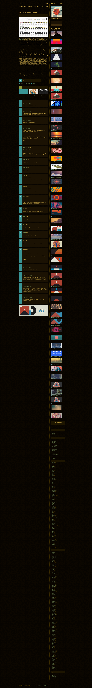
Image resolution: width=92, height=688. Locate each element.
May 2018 (53, 560)
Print (52, 519)
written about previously (39, 48)
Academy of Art (21, 39)
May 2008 (53, 656)
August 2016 (53, 577)
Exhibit (52, 483)
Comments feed (54, 676)
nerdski (24, 265)
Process (53, 520)
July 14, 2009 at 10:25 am (27, 177)
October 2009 (53, 642)
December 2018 (54, 556)
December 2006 (54, 668)
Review (53, 527)
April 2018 (53, 561)
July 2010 (53, 635)
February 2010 (54, 639)
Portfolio (21, 6)
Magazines (53, 506)
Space (52, 532)
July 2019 (53, 553)
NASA (52, 512)
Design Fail (53, 478)
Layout (52, 504)
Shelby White (53, 434)
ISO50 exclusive (54, 502)
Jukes (24, 232)
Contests (53, 475)
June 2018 (53, 559)
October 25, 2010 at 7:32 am (27, 297)
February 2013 (54, 610)
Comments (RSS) (45, 685)
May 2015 (53, 588)
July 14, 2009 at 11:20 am (27, 198)
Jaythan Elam (26, 147)
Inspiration (53, 496)
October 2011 (53, 623)
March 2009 (53, 648)
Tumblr (53, 537)
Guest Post (53, 491)
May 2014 (53, 598)
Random (53, 524)
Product (53, 521)
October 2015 (53, 584)
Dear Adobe (53, 477)
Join (47, 6)
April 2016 (53, 580)
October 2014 (53, 594)
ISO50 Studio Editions (54, 448)
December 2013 (54, 602)
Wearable (53, 543)
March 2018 (53, 562)
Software (53, 531)
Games (53, 488)
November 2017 (54, 565)
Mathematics (53, 507)
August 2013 (53, 605)
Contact (38, 6)
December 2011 (54, 621)
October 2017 (53, 566)
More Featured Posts (58, 422)
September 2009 (54, 643)
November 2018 (54, 557)
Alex (26, 14)
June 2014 (53, 597)
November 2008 (54, 651)
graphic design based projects (30, 49)
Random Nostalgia (54, 525)
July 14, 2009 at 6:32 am (27, 128)
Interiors (53, 498)
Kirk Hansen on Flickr (54, 451)
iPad (52, 500)
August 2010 (53, 634)
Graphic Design (54, 490)
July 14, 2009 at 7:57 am (27, 149)
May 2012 (53, 617)
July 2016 (53, 578)
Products (53, 522)
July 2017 (53, 568)
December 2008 (54, 650)
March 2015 (53, 590)
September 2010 (54, 633)
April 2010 (53, 637)
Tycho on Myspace (54, 457)
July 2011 (53, 625)
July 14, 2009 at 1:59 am (27, 103)
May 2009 (53, 646)
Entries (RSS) (39, 685)
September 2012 (54, 614)
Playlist (56, 3)
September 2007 (54, 662)
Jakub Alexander (54, 432)
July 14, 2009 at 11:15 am (27, 188)
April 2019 (53, 555)
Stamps (53, 533)
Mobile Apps (53, 510)
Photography (53, 515)
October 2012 (53, 613)
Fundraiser (53, 486)
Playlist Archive (56, 18)
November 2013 (54, 603)
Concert (53, 474)
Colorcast (53, 473)
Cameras (53, 471)
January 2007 (53, 667)
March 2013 (53, 609)
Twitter (43, 6)
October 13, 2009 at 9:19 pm (27, 275)
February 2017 (54, 572)
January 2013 (53, 611)
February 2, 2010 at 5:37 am (27, 286)
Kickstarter (53, 503)
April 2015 (53, 589)
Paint (52, 514)
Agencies (53, 463)
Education (53, 481)
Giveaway (53, 489)
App (52, 465)
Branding (53, 470)
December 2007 (54, 660)
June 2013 (53, 607)
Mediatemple (53, 453)
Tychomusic (53, 458)
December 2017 (54, 564)
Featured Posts (56, 29)
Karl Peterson (53, 450)
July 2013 (53, 606)
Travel (52, 536)
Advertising (53, 462)
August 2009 (53, 644)
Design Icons (53, 479)
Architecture (53, 467)
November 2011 (54, 622)
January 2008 (53, 659)
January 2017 (53, 573)
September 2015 (54, 585)
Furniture (53, 487)
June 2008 (53, 655)
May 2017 (53, 570)
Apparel (53, 466)
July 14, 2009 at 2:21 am (27, 111)
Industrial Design (54, 495)
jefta (24, 224)
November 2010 (54, 632)
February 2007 (54, 666)
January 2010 (53, 640)
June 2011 (53, 626)
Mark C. (24, 196)
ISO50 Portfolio (54, 447)
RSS (46, 3)
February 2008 (54, 658)
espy (24, 208)
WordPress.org (54, 677)
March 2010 (53, 638)
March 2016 (53, 581)
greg (24, 216)
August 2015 (53, 586)
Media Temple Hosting (56, 427)
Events (53, 482)
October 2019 (53, 552)
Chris (24, 175)
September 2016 (54, 576)
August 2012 (53, 615)
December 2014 (54, 592)
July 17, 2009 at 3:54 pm (27, 267)
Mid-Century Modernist (55, 454)
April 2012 (53, 618)
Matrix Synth (53, 452)
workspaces (53, 547)
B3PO (52, 440)
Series (52, 529)
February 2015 (54, 591)
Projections (53, 523)
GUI (52, 492)
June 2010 (53, 636)
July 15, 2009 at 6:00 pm (27, 251)
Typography (53, 539)
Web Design (53, 544)
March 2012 (53, 619)
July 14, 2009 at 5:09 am (27, 120)
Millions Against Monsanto (55, 455)
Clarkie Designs (54, 441)
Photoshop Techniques (55, 517)
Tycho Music (29, 6)
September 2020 (54, 551)
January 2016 (53, 582)
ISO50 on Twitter (54, 446)
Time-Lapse (53, 535)
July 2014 (53, 596)
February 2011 (54, 629)
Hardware (53, 493)
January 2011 (53, 630)
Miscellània (53, 508)
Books (52, 469)
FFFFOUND (53, 442)
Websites (53, 545)
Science (53, 528)
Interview (53, 499)
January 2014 (53, 601)
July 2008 (53, 654)
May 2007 (53, 664)
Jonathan (25, 159)
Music (52, 511)
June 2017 (53, 569)
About (35, 6)
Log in (52, 674)
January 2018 (53, 563)
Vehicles (53, 541)
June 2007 (53, 663)
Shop (25, 6)
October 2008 (53, 652)
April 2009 (53, 647)
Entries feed (53, 675)
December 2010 (54, 631)
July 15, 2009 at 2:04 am (27, 242)
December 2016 (54, 574)
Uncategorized (53, 540)
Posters (53, 518)
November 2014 (54, 593)
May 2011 (53, 627)
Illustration (53, 494)
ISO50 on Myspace (54, 445)
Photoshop (53, 516)
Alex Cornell (53, 433)
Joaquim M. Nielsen (54, 449)
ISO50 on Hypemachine (55, 444)
